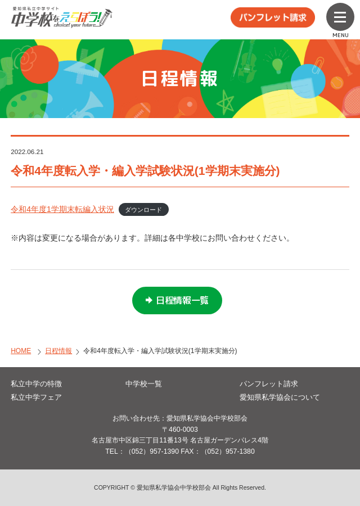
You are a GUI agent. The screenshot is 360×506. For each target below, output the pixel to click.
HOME (21, 351)
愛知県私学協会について (280, 397)
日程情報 (58, 351)
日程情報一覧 (182, 300)
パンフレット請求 (269, 383)
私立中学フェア (36, 397)
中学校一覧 (143, 383)
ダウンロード (143, 209)
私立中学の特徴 (36, 383)
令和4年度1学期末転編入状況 (62, 209)
